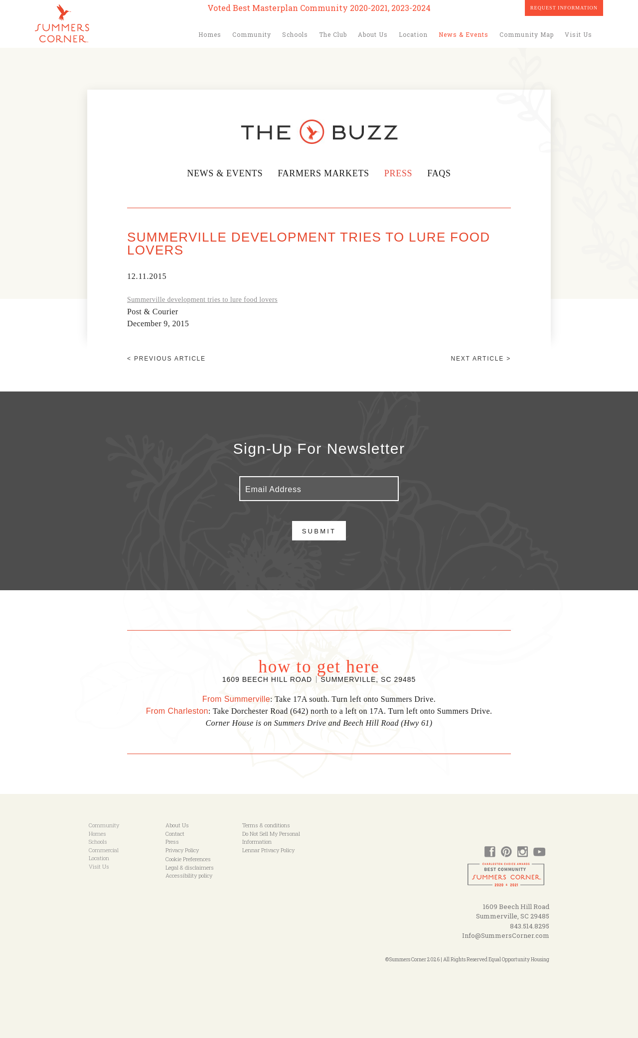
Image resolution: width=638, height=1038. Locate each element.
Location (413, 34)
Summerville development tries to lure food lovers (202, 299)
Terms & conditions (266, 825)
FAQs (441, 173)
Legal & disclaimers (189, 867)
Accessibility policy (188, 875)
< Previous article (166, 358)
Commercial (104, 850)
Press (399, 173)
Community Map (526, 34)
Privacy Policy (182, 850)
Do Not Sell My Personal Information (271, 838)
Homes (209, 34)
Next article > (481, 358)
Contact (174, 833)
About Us (373, 34)
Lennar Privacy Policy (268, 850)
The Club (333, 34)
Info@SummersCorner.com (505, 935)
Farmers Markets (323, 173)
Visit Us (578, 34)
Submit (319, 531)
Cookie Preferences (188, 859)
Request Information (564, 7)
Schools (295, 34)
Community (251, 34)
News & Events (463, 34)
